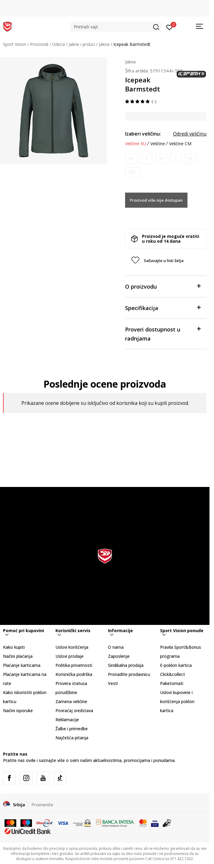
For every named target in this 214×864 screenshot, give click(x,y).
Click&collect (172, 674)
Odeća (58, 44)
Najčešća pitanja (71, 738)
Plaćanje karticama (21, 665)
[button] (116, 27)
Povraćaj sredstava (74, 710)
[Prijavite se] (169, 26)
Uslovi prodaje (69, 656)
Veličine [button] (157, 143)
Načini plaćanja (18, 656)
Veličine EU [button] (135, 143)
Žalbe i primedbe (71, 728)
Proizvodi (39, 44)
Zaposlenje (119, 656)
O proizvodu (162, 286)
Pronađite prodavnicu (129, 674)
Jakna (104, 44)
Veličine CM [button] (180, 143)
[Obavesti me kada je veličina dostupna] (131, 158)
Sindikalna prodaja (125, 665)
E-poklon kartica (176, 665)
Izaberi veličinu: (143, 133)
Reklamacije (67, 719)
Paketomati (171, 683)
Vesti (113, 683)
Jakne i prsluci (82, 44)
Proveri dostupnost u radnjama (162, 333)
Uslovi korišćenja (71, 647)
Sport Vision (14, 44)
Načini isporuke (18, 710)
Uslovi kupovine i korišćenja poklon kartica (177, 701)
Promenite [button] (42, 805)
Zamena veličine (71, 701)
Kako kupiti (14, 647)
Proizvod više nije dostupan (156, 200)
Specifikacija (162, 307)
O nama (116, 647)
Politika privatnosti (73, 665)
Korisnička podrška (73, 674)
